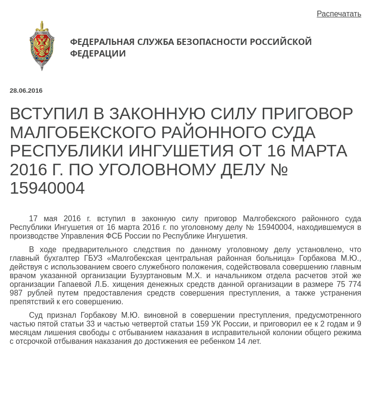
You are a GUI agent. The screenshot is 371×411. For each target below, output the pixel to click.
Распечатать (339, 14)
